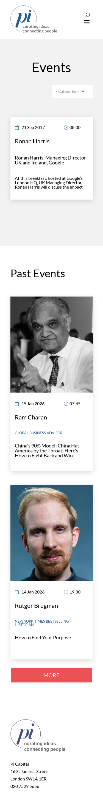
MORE (51, 675)
